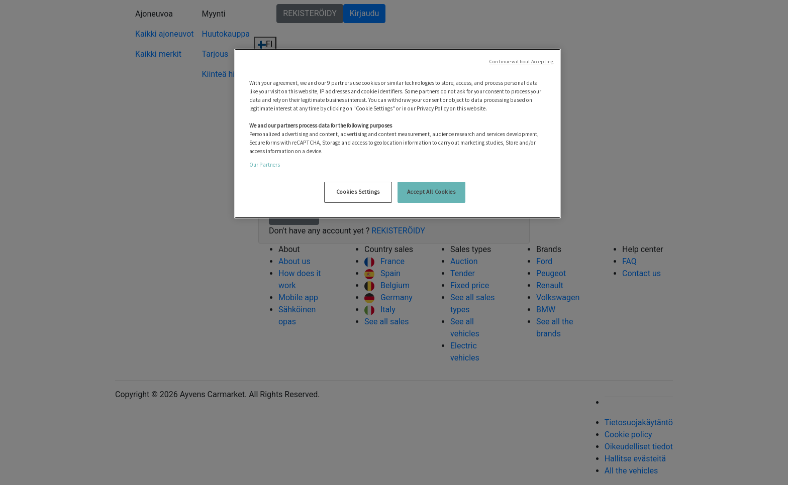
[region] (397, 134)
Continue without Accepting (521, 61)
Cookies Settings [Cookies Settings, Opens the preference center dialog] (358, 191)
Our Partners (264, 164)
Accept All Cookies (431, 191)
